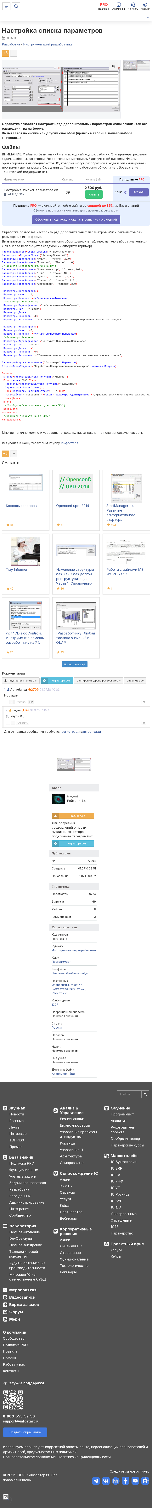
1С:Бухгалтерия (124, 1162)
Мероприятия (23, 1290)
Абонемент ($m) (63, 1074)
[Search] (133, 1094)
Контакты (11, 1371)
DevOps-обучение (24, 1232)
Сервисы (67, 1192)
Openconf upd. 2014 (72, 506)
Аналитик (119, 1121)
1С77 (114, 1227)
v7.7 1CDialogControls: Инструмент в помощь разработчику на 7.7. (25, 637)
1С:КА (115, 1175)
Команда (67, 1143)
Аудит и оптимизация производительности (27, 1265)
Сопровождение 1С (79, 1173)
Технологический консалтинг (23, 1254)
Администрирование (26, 1202)
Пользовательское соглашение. (30, 1457)
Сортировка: (98, 680)
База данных (20, 1196)
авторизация (92, 731)
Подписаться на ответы (20, 680)
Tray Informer (16, 569)
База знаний (21, 1157)
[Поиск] (16, 6)
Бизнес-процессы (75, 1125)
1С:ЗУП (117, 1201)
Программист (61, 961)
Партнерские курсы (127, 1145)
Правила (10, 1351)
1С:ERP (116, 1168)
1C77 (55, 1004)
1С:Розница (120, 1194)
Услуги (65, 1199)
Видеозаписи (22, 1297)
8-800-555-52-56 (19, 1416)
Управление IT (72, 1150)
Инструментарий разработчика (74, 950)
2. (7, 710)
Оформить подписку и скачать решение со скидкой (76, 219)
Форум (16, 1312)
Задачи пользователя (27, 1183)
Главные (16, 1121)
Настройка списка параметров (52, 30)
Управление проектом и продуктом (78, 1134)
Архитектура (71, 1156)
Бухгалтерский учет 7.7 (68, 989)
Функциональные (23, 1170)
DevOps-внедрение (25, 1245)
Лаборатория (22, 1226)
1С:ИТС (66, 1186)
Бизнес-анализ (72, 1119)
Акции (65, 1179)
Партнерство (71, 1212)
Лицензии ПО (71, 1246)
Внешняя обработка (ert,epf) (72, 973)
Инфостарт (69, 443)
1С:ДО (116, 1207)
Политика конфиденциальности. (85, 1457)
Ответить (21, 702)
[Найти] (145, 1094)
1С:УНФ (117, 1181)
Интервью (18, 1134)
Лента (14, 1127)
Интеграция (19, 1209)
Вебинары (68, 1218)
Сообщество (20, 1215)
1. (5, 689)
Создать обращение (25, 1432)
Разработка (19, 1189)
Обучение (120, 1108)
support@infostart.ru (21, 1421)
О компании (14, 1332)
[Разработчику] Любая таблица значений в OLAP (75, 637)
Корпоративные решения (76, 1231)
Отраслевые (70, 1253)
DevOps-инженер (125, 1139)
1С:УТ (115, 1188)
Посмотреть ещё (74, 664)
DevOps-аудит (21, 1238)
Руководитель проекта (123, 1129)
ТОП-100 (16, 1140)
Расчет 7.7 (59, 993)
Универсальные (124, 1214)
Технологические (74, 1266)
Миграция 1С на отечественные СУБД (27, 1276)
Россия (57, 1027)
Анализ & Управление (72, 1110)
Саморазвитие (72, 1163)
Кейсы (65, 1205)
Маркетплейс (124, 1155)
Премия (15, 1147)
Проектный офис (127, 1244)
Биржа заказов (24, 1304)
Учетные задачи (22, 1176)
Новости (16, 1114)
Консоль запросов (21, 506)
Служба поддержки (26, 1383)
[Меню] (6, 6)
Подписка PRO (21, 1163)
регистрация (71, 731)
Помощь (10, 1358)
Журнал (17, 1108)
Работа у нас (14, 1364)
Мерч (14, 1319)
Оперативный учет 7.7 (67, 985)
